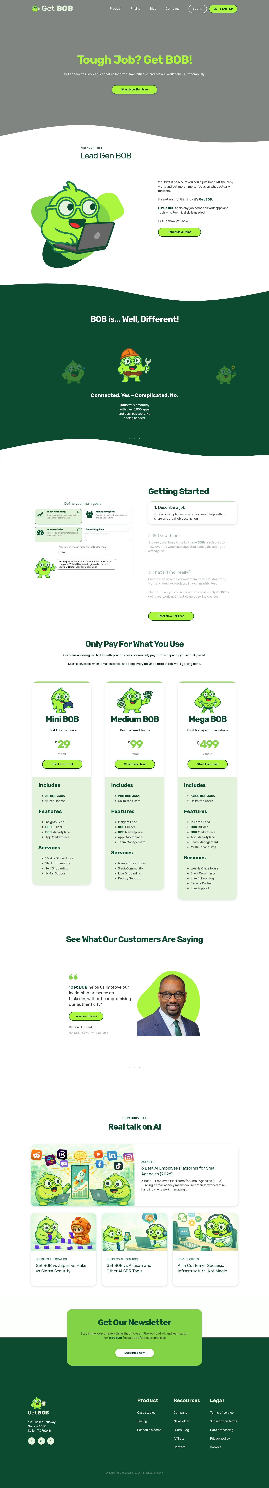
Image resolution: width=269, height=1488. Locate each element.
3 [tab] (139, 438)
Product (115, 8)
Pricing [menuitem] (142, 1421)
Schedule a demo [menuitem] (149, 1430)
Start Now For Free (134, 89)
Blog (153, 8)
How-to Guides (188, 1259)
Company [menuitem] (180, 1413)
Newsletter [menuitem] (181, 1421)
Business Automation (51, 1259)
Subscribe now (134, 1352)
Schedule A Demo (179, 232)
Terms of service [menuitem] (222, 1413)
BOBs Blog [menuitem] (181, 1430)
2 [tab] (134, 438)
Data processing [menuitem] (221, 1430)
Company (172, 8)
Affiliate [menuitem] (179, 1438)
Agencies (147, 1162)
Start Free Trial (62, 764)
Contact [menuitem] (179, 1447)
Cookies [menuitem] (215, 1447)
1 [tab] (129, 438)
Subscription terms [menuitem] (223, 1421)
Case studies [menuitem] (146, 1413)
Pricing (136, 8)
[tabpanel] (134, 387)
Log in (197, 8)
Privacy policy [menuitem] (220, 1438)
